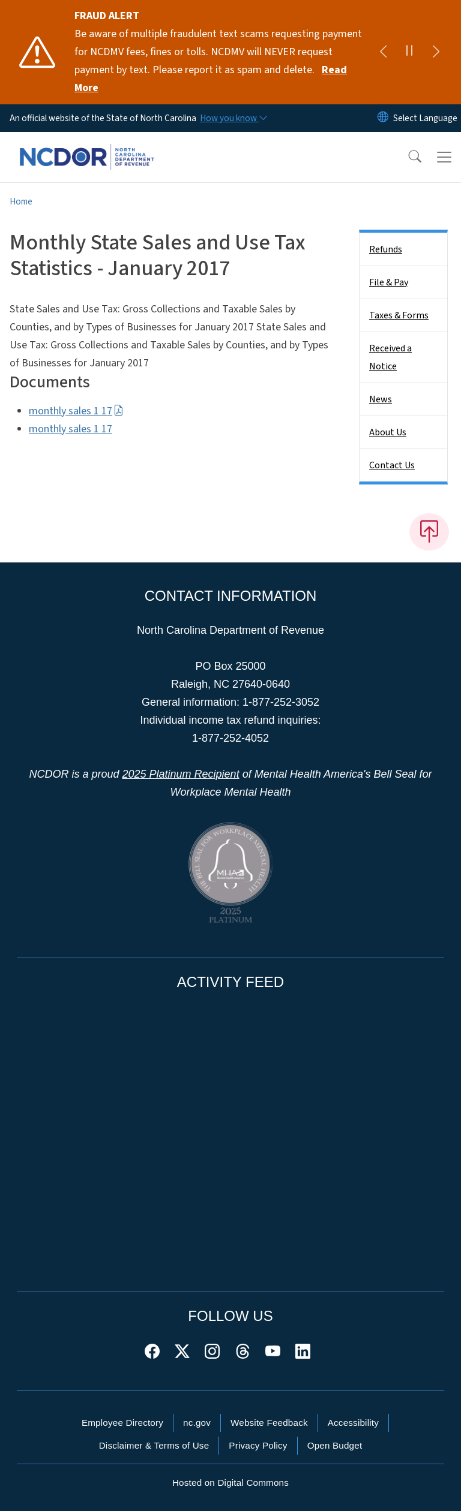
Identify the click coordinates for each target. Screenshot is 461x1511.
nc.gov (197, 1422)
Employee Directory (122, 1422)
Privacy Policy (258, 1445)
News (380, 399)
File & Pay (388, 282)
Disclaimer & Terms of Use (154, 1445)
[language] (425, 118)
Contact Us (392, 465)
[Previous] (383, 52)
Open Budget (335, 1445)
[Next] (436, 52)
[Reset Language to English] (383, 118)
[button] (407, 157)
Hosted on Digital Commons (230, 1482)
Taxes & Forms (399, 315)
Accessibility (353, 1422)
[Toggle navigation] (444, 157)
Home (21, 201)
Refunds (385, 249)
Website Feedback (269, 1422)
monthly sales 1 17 (76, 411)
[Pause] (409, 52)
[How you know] (233, 118)
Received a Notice (390, 357)
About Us (387, 432)
